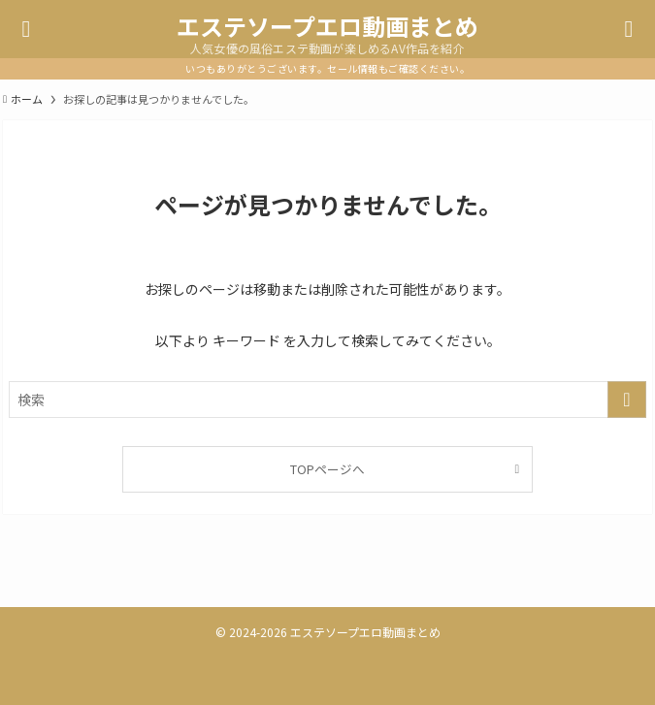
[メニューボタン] (26, 29)
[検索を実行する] (626, 399)
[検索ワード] (327, 399)
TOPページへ (327, 469)
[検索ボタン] (629, 29)
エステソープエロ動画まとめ (327, 26)
